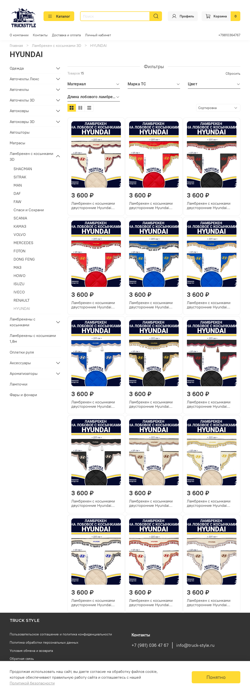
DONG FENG (24, 259)
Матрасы (17, 142)
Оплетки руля (22, 352)
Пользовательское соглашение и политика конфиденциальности (61, 634)
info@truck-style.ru (195, 645)
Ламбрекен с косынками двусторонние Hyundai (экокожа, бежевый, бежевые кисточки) (208, 602)
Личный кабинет (98, 35)
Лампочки (18, 384)
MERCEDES (23, 242)
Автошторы (19, 132)
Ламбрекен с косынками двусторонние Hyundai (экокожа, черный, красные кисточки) (211, 205)
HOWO (19, 275)
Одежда (17, 68)
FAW (18, 201)
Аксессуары (20, 362)
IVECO (19, 292)
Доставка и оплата (66, 35)
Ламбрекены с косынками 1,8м (33, 338)
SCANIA (20, 218)
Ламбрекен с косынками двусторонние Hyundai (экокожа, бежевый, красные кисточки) (151, 602)
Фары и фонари (23, 394)
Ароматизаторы (23, 373)
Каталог (59, 16)
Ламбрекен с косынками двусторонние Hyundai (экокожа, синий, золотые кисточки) (210, 304)
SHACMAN (23, 168)
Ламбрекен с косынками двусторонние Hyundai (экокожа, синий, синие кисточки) (151, 304)
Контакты (40, 35)
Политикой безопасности (32, 683)
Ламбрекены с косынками (22, 322)
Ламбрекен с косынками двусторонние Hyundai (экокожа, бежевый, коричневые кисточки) (151, 503)
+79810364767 (229, 35)
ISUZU (19, 283)
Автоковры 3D (22, 121)
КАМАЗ (20, 226)
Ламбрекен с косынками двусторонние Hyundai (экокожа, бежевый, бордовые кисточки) (93, 205)
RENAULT (21, 300)
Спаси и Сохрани (29, 209)
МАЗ (18, 267)
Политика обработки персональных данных (44, 642)
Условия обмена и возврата (31, 650)
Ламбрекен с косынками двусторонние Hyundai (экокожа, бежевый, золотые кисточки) (208, 503)
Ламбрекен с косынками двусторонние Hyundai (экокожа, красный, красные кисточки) (93, 304)
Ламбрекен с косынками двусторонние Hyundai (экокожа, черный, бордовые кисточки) (208, 404)
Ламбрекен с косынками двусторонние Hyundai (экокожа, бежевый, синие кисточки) (94, 602)
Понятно (216, 677)
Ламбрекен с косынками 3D (56, 45)
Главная (16, 45)
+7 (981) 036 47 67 (150, 645)
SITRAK (20, 177)
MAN (18, 185)
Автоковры (19, 110)
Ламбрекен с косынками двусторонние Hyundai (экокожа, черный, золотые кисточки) (153, 404)
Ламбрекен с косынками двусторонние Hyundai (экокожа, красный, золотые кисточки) (151, 205)
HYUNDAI (22, 308)
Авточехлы (19, 89)
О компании (19, 35)
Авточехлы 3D (22, 100)
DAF (17, 193)
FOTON (19, 250)
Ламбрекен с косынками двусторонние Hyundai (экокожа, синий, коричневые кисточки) (93, 404)
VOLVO (20, 234)
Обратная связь (22, 658)
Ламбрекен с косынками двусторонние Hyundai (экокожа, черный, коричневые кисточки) (93, 503)
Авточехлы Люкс (24, 78)
